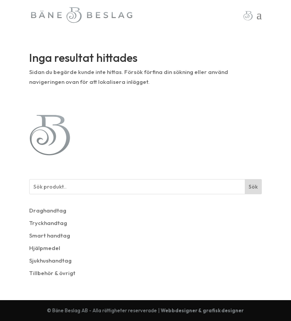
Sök (253, 186)
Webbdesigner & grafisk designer (202, 310)
